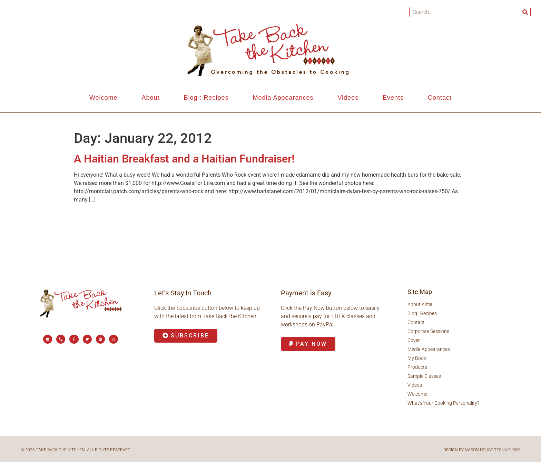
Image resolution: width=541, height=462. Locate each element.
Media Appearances (283, 97)
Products (417, 367)
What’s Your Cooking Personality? (443, 403)
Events (393, 97)
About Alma (420, 304)
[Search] (525, 12)
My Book (416, 358)
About (151, 97)
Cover (413, 340)
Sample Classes (424, 376)
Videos (347, 97)
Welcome (103, 97)
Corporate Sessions (428, 331)
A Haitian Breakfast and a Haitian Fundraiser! (184, 158)
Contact (440, 97)
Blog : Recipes (206, 97)
